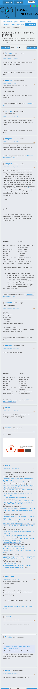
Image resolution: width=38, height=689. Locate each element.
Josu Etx (8, 637)
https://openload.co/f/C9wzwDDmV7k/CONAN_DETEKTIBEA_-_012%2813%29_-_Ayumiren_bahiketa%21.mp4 (18, 540)
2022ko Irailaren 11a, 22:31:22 (10, 673)
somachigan (9, 576)
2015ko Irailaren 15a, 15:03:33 (10, 411)
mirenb (7, 408)
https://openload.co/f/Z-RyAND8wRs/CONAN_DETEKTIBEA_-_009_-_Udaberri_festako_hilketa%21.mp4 (17, 565)
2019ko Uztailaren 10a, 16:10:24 (11, 579)
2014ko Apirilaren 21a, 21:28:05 (10, 83)
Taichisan (8, 53)
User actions (31, 47)
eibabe (7, 465)
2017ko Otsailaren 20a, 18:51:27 (11, 468)
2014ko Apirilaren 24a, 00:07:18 (10, 141)
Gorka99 (8, 617)
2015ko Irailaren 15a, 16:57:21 (10, 431)
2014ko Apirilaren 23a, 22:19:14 (10, 116)
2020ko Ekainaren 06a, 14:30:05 (11, 620)
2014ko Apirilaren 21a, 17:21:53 (10, 58)
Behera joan (6, 47)
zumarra (8, 428)
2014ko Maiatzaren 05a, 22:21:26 (11, 348)
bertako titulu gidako (26, 188)
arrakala (8, 670)
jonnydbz (8, 80)
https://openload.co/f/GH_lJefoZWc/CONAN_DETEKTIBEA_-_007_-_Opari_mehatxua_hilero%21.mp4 (19, 557)
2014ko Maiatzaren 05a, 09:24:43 (11, 308)
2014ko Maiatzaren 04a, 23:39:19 (11, 167)
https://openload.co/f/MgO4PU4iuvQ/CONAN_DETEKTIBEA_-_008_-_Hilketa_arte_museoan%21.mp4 (18, 502)
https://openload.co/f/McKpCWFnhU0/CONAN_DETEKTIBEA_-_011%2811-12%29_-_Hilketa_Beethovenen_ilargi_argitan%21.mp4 (18, 487)
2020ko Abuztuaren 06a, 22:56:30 (11, 640)
